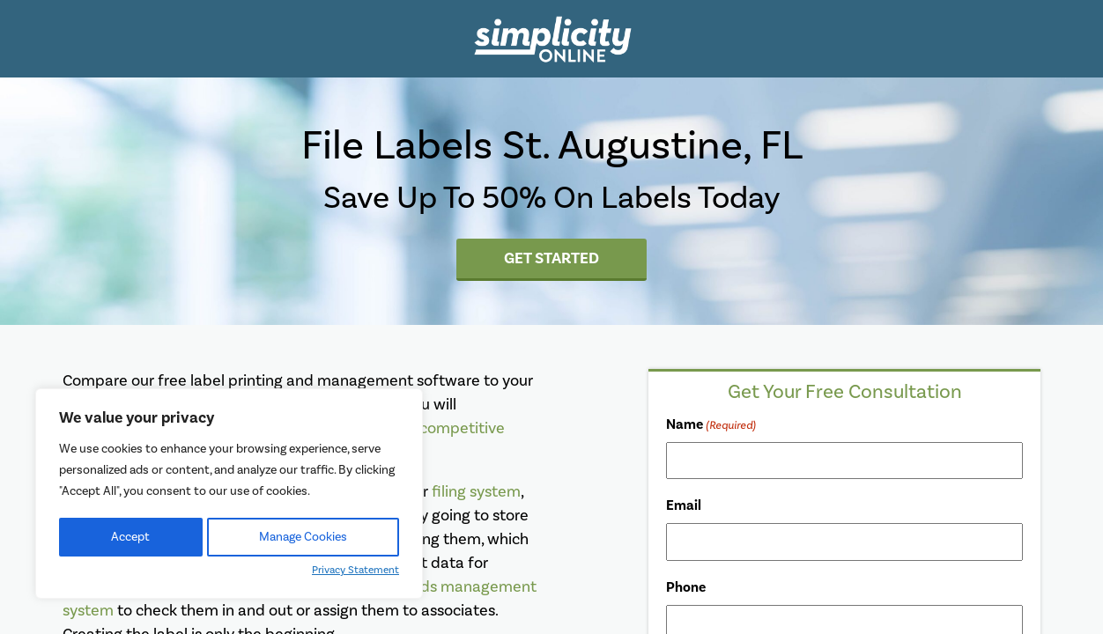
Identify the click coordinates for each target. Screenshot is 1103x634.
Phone (686, 587)
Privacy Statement (355, 570)
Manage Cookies (303, 537)
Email (683, 505)
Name (711, 425)
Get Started (551, 258)
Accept (130, 537)
